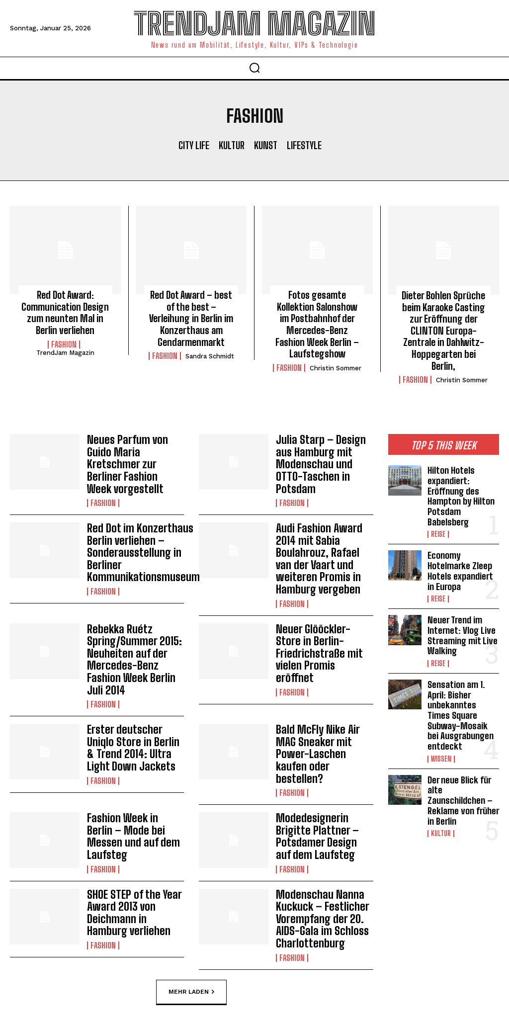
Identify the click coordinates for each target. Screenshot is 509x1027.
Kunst (265, 145)
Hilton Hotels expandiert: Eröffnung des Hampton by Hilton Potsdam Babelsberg (460, 475)
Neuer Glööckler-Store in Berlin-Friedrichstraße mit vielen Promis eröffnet (320, 602)
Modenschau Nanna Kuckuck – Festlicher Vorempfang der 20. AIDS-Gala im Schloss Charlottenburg (318, 832)
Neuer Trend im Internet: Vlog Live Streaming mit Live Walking (460, 606)
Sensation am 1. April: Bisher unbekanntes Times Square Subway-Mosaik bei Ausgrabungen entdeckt (462, 680)
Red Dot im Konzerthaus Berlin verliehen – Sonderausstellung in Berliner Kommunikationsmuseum (137, 515)
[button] (254, 68)
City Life (193, 145)
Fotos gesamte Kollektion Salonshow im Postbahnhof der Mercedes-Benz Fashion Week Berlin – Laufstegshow (317, 321)
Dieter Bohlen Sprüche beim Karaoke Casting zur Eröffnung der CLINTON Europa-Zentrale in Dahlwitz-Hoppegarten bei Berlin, (443, 321)
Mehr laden (191, 901)
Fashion (64, 340)
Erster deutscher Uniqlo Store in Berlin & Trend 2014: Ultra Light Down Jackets (133, 684)
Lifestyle (304, 145)
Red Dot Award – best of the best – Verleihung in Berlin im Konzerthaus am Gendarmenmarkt (191, 310)
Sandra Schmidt (209, 340)
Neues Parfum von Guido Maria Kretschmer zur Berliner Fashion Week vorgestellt (135, 438)
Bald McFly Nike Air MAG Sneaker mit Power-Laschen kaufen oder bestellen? (322, 684)
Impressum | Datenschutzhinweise (213, 986)
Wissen (441, 720)
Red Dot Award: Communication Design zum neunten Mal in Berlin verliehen (65, 310)
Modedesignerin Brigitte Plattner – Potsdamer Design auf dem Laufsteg (320, 755)
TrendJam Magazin (65, 348)
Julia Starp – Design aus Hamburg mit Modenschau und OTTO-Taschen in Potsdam (323, 438)
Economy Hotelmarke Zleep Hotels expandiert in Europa (462, 545)
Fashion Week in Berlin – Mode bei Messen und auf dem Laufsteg (135, 755)
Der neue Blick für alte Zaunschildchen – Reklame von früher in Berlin (463, 754)
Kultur (232, 145)
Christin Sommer (335, 362)
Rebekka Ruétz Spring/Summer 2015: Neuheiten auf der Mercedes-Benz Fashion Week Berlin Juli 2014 (134, 608)
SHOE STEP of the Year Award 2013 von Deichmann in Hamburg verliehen (132, 826)
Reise (438, 511)
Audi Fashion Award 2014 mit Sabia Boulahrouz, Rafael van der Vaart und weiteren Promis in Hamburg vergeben (321, 520)
